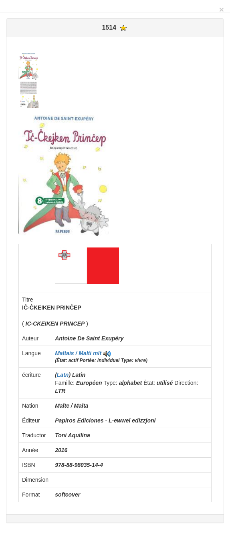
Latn (63, 375)
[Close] (221, 9)
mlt (97, 353)
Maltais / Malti (74, 353)
